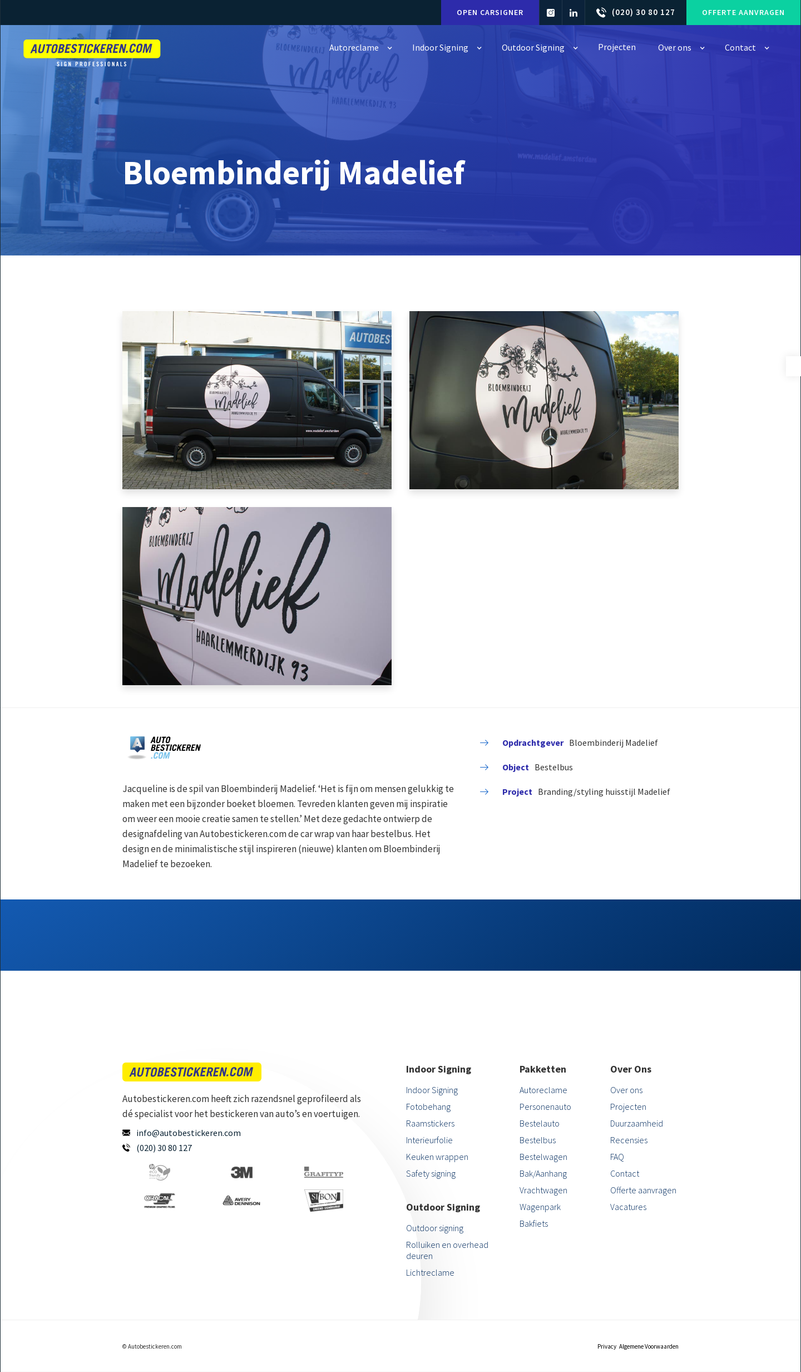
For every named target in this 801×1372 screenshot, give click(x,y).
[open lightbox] (257, 400)
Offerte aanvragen (743, 12)
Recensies (628, 1139)
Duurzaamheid (636, 1123)
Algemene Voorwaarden (649, 1346)
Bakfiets (534, 1223)
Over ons (626, 1089)
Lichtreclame (430, 1272)
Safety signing (431, 1173)
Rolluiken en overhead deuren (447, 1250)
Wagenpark (540, 1206)
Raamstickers (430, 1123)
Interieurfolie (429, 1139)
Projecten (628, 1106)
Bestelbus (538, 1139)
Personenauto (545, 1106)
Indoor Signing (432, 1089)
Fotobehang (428, 1106)
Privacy (606, 1346)
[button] (359, 47)
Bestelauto (540, 1123)
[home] (92, 49)
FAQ (617, 1156)
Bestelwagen (543, 1156)
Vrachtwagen (543, 1190)
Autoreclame (543, 1089)
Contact (624, 1173)
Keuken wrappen (437, 1156)
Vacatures (628, 1206)
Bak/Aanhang (543, 1173)
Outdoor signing (434, 1227)
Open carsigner (490, 12)
